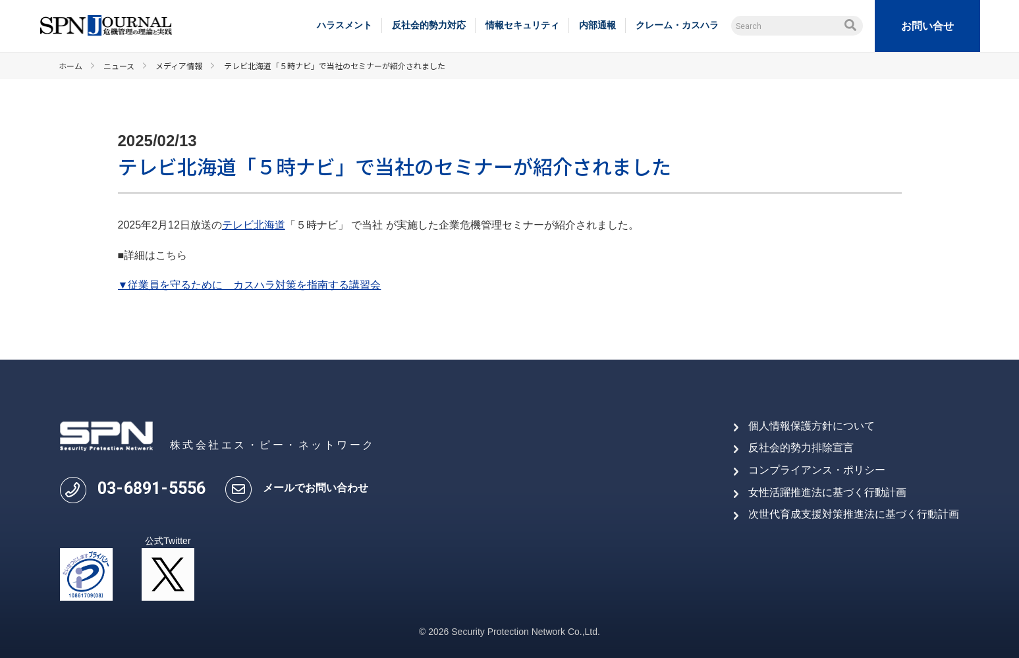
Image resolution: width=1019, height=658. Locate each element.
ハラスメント (344, 25)
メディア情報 (178, 65)
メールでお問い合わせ (315, 487)
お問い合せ (927, 26)
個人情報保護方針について (811, 425)
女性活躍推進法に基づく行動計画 (827, 492)
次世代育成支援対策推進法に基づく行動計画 (853, 514)
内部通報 (597, 25)
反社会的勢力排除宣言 (801, 447)
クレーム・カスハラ (677, 25)
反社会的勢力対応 (429, 25)
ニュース (118, 65)
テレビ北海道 (253, 225)
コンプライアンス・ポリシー (816, 470)
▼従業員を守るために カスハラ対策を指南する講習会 (249, 284)
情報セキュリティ (522, 25)
